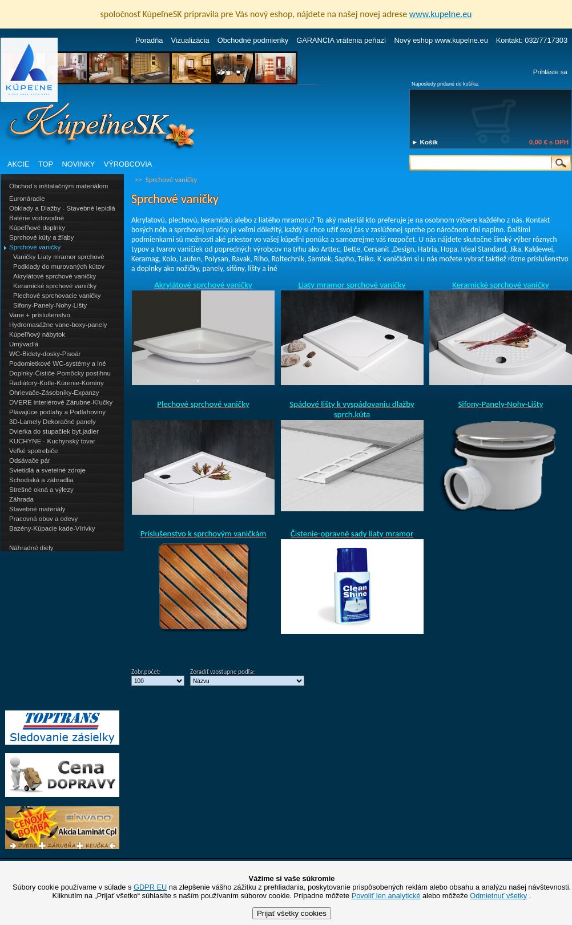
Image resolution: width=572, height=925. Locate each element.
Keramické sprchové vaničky (54, 285)
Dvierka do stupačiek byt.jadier (54, 431)
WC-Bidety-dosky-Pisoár (44, 353)
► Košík (425, 142)
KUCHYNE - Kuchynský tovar (52, 441)
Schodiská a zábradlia (41, 479)
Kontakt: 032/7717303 (531, 40)
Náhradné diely (31, 547)
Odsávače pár (29, 460)
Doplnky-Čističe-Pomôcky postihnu (60, 373)
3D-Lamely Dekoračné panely (52, 421)
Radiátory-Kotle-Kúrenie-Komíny (56, 382)
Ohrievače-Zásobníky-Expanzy (54, 392)
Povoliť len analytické (386, 895)
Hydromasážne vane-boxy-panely (58, 324)
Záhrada (21, 499)
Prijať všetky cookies (292, 913)
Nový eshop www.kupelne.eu (441, 40)
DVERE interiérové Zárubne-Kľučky (60, 402)
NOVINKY (78, 164)
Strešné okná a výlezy (41, 489)
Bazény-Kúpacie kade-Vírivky (52, 528)
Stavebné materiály (37, 509)
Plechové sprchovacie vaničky (57, 295)
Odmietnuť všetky (498, 895)
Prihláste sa (550, 71)
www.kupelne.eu (440, 14)
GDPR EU (150, 887)
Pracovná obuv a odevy (43, 518)
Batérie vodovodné (36, 218)
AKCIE (18, 164)
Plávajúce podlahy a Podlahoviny (57, 412)
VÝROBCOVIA (128, 164)
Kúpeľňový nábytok (37, 334)
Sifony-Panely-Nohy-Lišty (50, 305)
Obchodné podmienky (253, 40)
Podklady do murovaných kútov (58, 266)
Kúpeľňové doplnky (37, 227)
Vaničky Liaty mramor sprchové (58, 256)
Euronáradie (27, 198)
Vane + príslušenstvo (39, 315)
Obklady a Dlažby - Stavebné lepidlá (62, 208)
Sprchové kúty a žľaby (41, 237)
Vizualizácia (190, 40)
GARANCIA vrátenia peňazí (341, 40)
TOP (45, 164)
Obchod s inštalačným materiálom (58, 186)
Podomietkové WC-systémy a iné (57, 363)
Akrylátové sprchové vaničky (54, 276)
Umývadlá (23, 344)
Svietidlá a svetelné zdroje (47, 470)
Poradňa (149, 40)
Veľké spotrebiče (33, 450)
